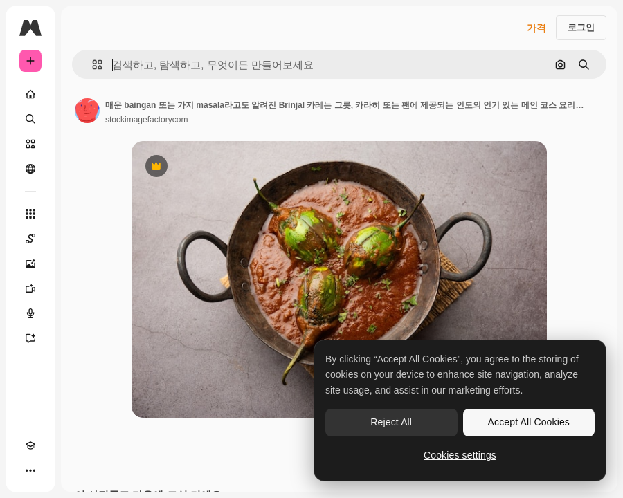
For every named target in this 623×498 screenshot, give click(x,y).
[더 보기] (30, 470)
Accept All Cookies (529, 421)
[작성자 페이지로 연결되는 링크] (87, 110)
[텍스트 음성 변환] (30, 313)
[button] (92, 64)
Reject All (391, 421)
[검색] (30, 119)
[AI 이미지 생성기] (30, 263)
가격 (536, 27)
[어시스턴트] (30, 338)
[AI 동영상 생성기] (30, 288)
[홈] (30, 94)
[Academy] (30, 445)
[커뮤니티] (30, 169)
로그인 (581, 27)
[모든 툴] (30, 214)
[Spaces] (30, 239)
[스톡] (30, 144)
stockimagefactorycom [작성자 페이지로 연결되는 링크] (146, 119)
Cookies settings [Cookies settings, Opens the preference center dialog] (460, 455)
